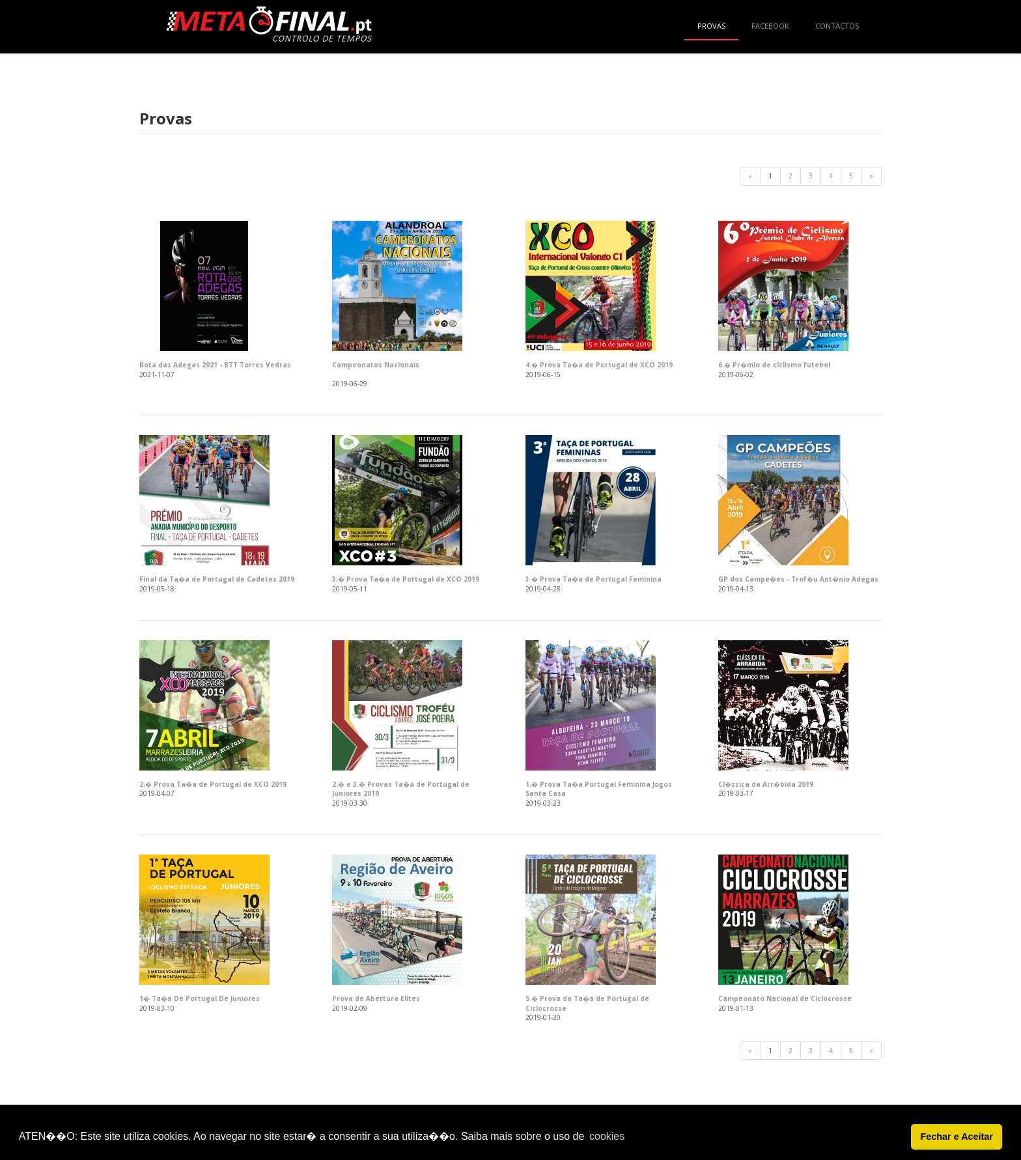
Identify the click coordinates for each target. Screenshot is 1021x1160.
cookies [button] (606, 1136)
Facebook (770, 26)
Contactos (837, 26)
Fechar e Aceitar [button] (956, 1136)
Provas (711, 26)
